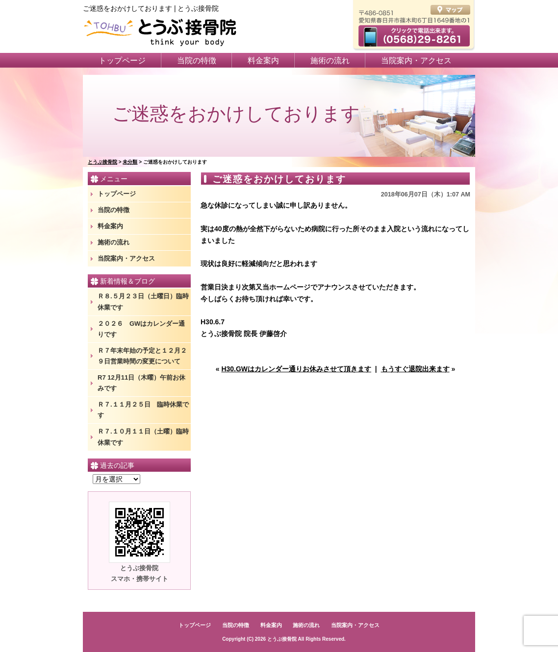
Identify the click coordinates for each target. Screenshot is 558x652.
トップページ (122, 60)
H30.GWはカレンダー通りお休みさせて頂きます (296, 369)
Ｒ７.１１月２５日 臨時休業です (143, 410)
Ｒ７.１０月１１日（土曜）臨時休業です (143, 437)
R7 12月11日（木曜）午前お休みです (141, 383)
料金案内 (263, 60)
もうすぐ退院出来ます (415, 369)
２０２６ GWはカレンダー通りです (141, 329)
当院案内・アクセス (416, 60)
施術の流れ (330, 60)
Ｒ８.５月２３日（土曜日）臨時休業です (143, 301)
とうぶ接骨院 (282, 639)
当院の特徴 (196, 60)
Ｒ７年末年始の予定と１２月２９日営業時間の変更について (142, 356)
